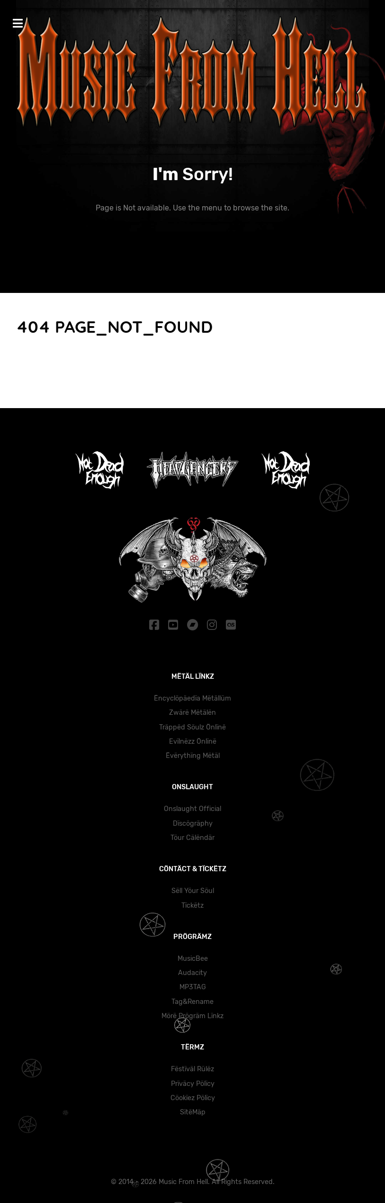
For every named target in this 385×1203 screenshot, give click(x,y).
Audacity (192, 973)
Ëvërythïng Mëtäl (193, 756)
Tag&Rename (192, 1002)
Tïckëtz (192, 906)
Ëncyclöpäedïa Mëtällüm (192, 698)
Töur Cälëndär (192, 838)
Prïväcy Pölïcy (193, 1084)
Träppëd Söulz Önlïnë (192, 727)
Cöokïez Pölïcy (192, 1098)
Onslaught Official (192, 809)
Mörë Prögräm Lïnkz (192, 1016)
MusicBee (193, 959)
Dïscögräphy (193, 824)
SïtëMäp (193, 1112)
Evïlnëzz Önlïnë (192, 742)
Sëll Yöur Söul (192, 891)
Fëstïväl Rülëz (192, 1069)
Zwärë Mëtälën (192, 713)
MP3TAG (192, 987)
